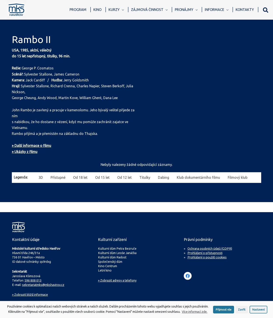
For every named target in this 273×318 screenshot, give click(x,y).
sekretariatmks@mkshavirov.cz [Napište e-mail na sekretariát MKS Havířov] (43, 285)
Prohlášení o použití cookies (207, 257)
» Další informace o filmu (31, 146)
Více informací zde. (194, 313)
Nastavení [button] (258, 310)
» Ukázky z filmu (24, 152)
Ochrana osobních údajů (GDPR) (209, 248)
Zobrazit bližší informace (30, 294)
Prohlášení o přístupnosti (204, 253)
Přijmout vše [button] (223, 310)
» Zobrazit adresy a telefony (117, 280)
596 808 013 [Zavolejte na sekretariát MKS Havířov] (33, 280)
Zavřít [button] (241, 310)
